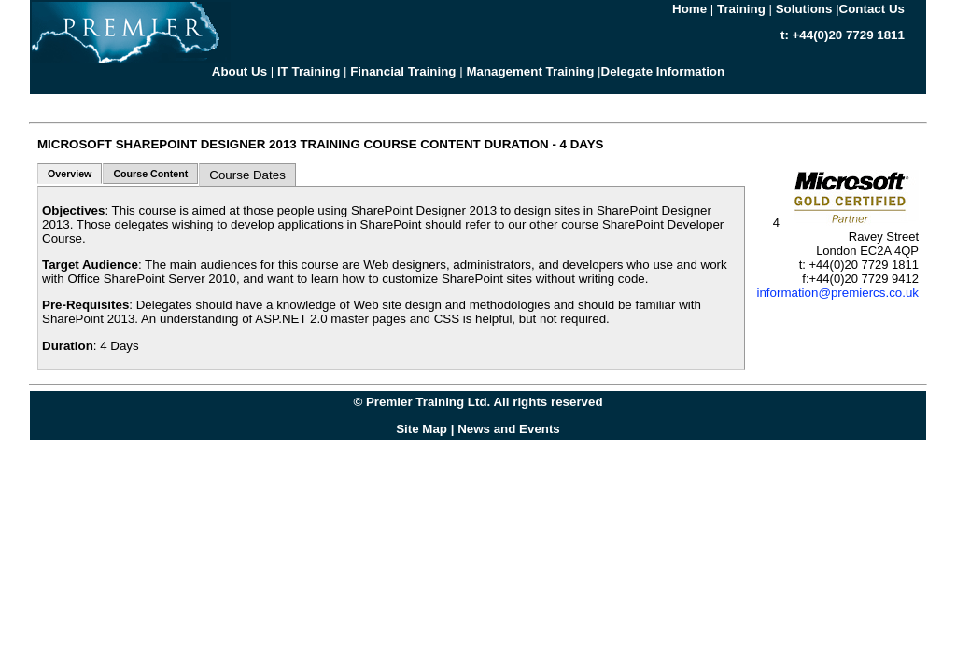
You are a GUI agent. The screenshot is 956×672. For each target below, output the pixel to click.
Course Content (150, 173)
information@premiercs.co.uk (837, 293)
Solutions (804, 9)
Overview (69, 173)
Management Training (530, 71)
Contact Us (872, 9)
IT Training (308, 71)
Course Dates (247, 175)
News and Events (508, 429)
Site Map (421, 429)
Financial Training (403, 71)
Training (741, 9)
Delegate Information (663, 71)
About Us (239, 71)
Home (689, 9)
